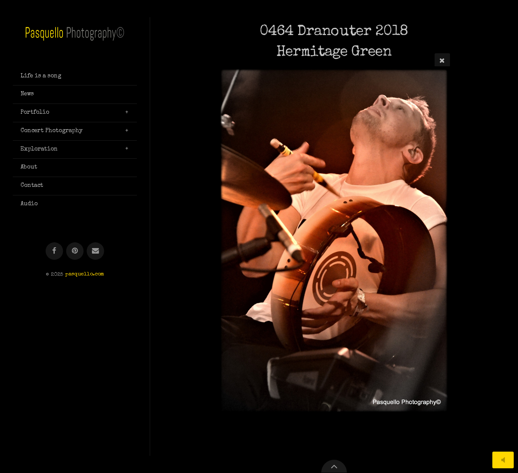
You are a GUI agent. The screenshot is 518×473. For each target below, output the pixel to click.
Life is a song (41, 76)
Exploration (39, 149)
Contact (32, 186)
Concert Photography (52, 131)
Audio (29, 204)
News (27, 94)
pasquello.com (84, 275)
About (29, 167)
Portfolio (35, 112)
